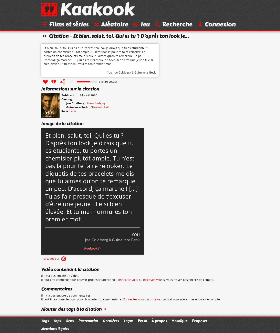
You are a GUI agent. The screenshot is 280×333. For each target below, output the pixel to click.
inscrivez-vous (153, 280)
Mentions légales (55, 328)
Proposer (199, 320)
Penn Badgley (96, 103)
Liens (69, 320)
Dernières (111, 320)
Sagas (128, 320)
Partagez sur (54, 258)
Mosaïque (179, 320)
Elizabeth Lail (100, 107)
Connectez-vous (127, 280)
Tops (57, 320)
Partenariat (88, 320)
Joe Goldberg (122, 72)
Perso (142, 320)
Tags (45, 320)
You (109, 72)
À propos (159, 320)
